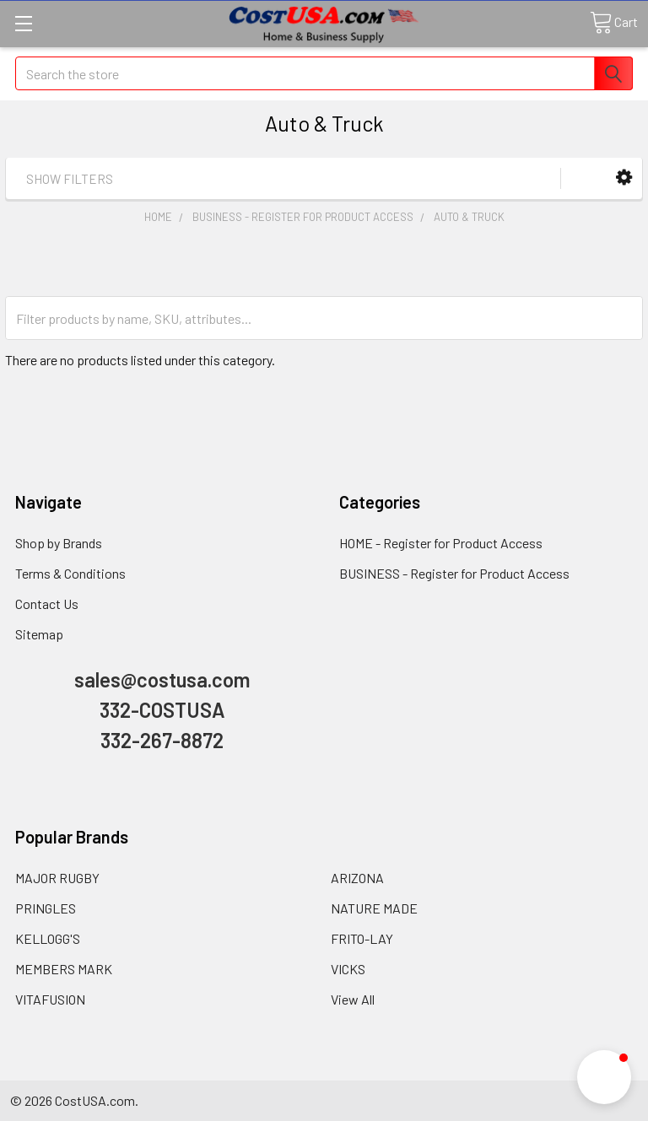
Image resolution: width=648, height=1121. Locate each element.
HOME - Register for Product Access (441, 543)
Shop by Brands (58, 543)
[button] (624, 177)
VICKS (348, 969)
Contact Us (46, 604)
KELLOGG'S (47, 938)
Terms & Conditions (70, 573)
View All (353, 999)
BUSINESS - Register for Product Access (454, 573)
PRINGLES (45, 908)
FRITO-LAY (362, 938)
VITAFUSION (50, 999)
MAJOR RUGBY (57, 878)
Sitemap (39, 634)
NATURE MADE (374, 908)
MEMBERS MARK (63, 969)
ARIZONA (357, 878)
